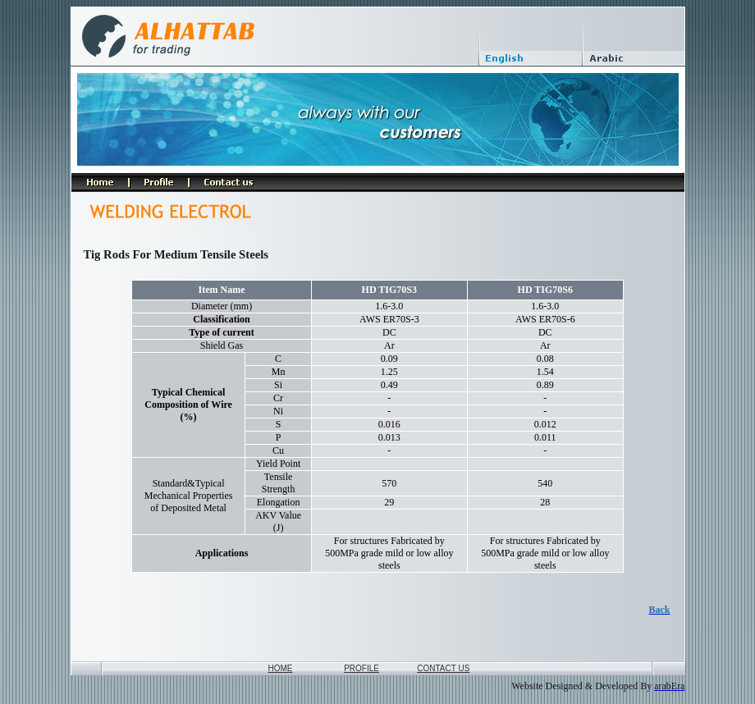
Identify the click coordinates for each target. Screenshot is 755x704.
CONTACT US (443, 668)
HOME (280, 668)
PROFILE (361, 668)
